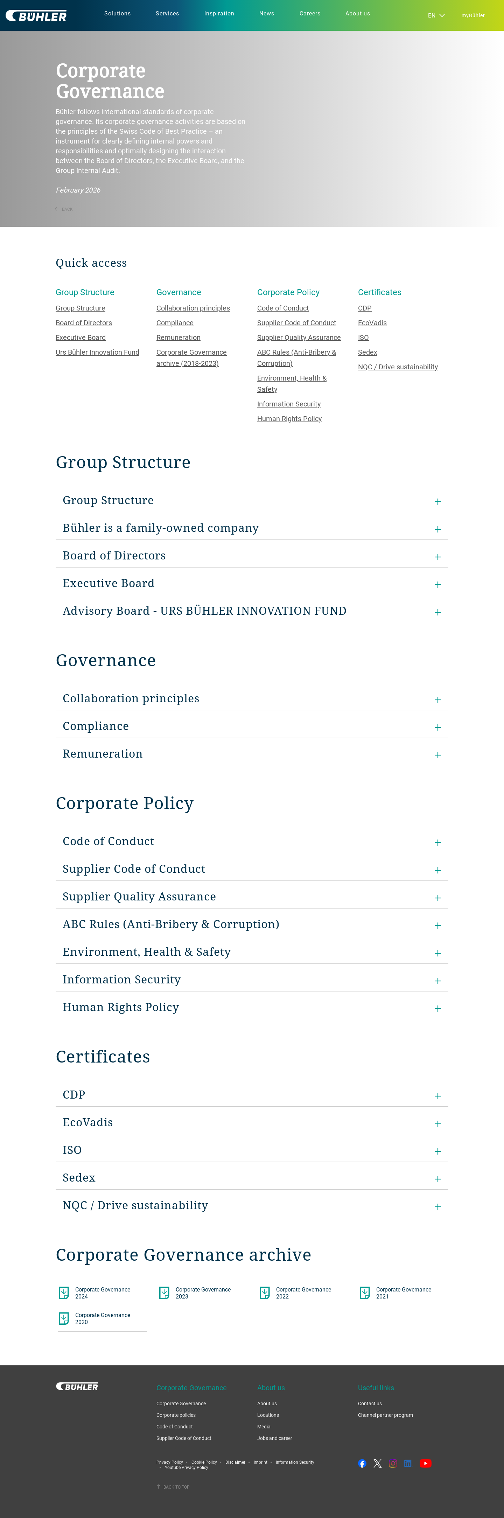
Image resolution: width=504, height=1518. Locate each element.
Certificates (379, 292)
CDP (365, 308)
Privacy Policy (169, 1462)
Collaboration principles (193, 308)
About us (267, 1403)
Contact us (370, 1403)
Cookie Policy (204, 1462)
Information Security (289, 404)
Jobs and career (274, 1438)
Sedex (367, 352)
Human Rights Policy (289, 418)
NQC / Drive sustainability (398, 366)
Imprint (260, 1462)
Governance (178, 292)
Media (264, 1426)
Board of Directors (84, 322)
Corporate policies (176, 1415)
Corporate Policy (288, 292)
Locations (268, 1415)
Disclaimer (235, 1462)
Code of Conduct (283, 308)
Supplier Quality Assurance (299, 337)
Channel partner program (385, 1415)
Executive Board (81, 337)
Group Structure (85, 292)
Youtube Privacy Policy (186, 1467)
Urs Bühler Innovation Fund (97, 352)
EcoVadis (372, 322)
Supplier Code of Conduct (296, 322)
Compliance (175, 322)
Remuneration (178, 337)
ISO (363, 337)
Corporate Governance (181, 1403)
